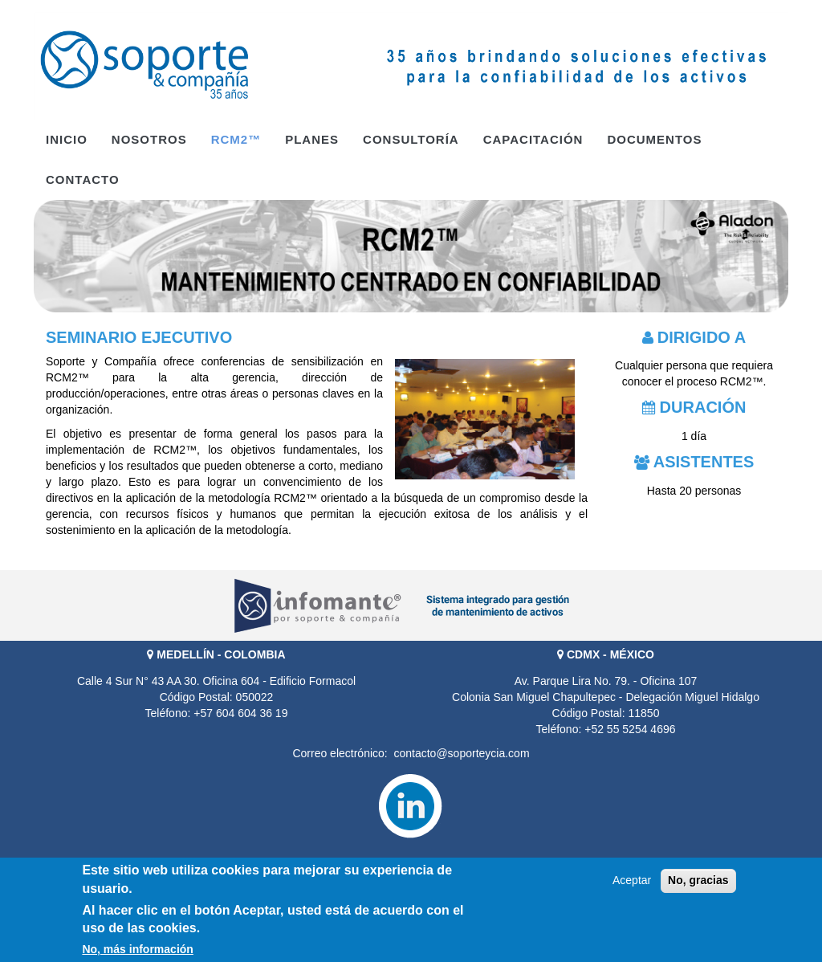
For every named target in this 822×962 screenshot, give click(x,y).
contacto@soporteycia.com (461, 753)
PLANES (312, 139)
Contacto (83, 179)
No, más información (137, 950)
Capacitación (533, 139)
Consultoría (411, 139)
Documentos (654, 139)
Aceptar (631, 882)
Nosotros (149, 139)
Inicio (66, 139)
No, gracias (698, 882)
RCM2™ (236, 139)
